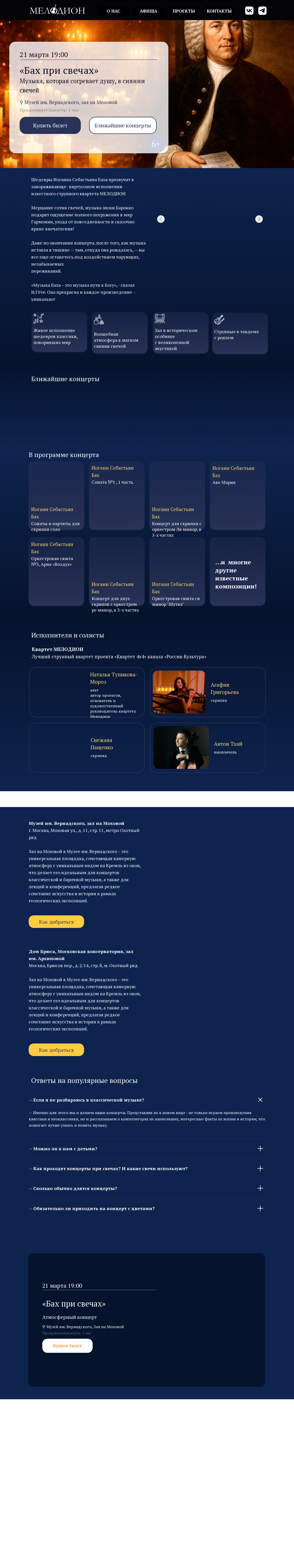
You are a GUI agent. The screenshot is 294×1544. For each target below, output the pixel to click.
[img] (57, 10)
